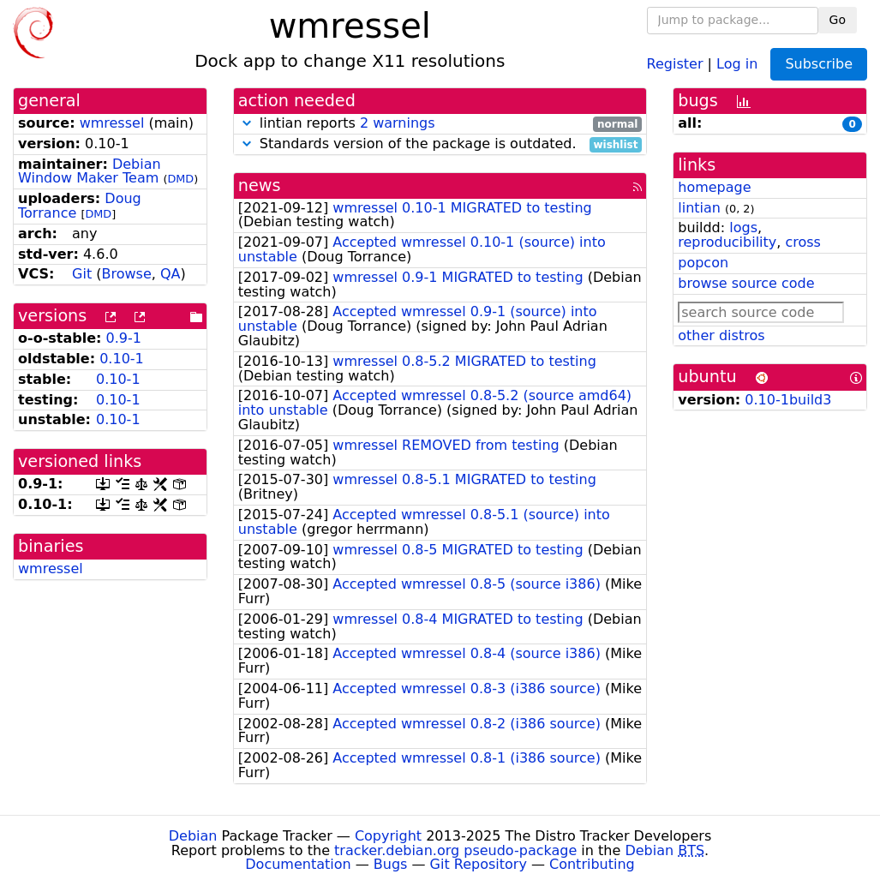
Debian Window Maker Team (89, 171)
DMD (180, 178)
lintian (699, 208)
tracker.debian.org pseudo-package (455, 850)
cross (802, 242)
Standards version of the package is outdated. (440, 144)
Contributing (592, 864)
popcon (703, 262)
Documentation (297, 864)
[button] (246, 123)
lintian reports (440, 124)
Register (675, 63)
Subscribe (819, 64)
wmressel (112, 123)
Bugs (391, 864)
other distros (721, 335)
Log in (736, 63)
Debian (193, 836)
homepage (714, 187)
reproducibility (727, 242)
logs (743, 227)
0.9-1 (123, 338)
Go (837, 20)
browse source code (746, 283)
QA (170, 274)
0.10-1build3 (788, 400)
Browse (127, 274)
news (259, 185)
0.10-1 (121, 358)
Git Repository (478, 864)
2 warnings (397, 123)
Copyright (388, 836)
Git (82, 274)
